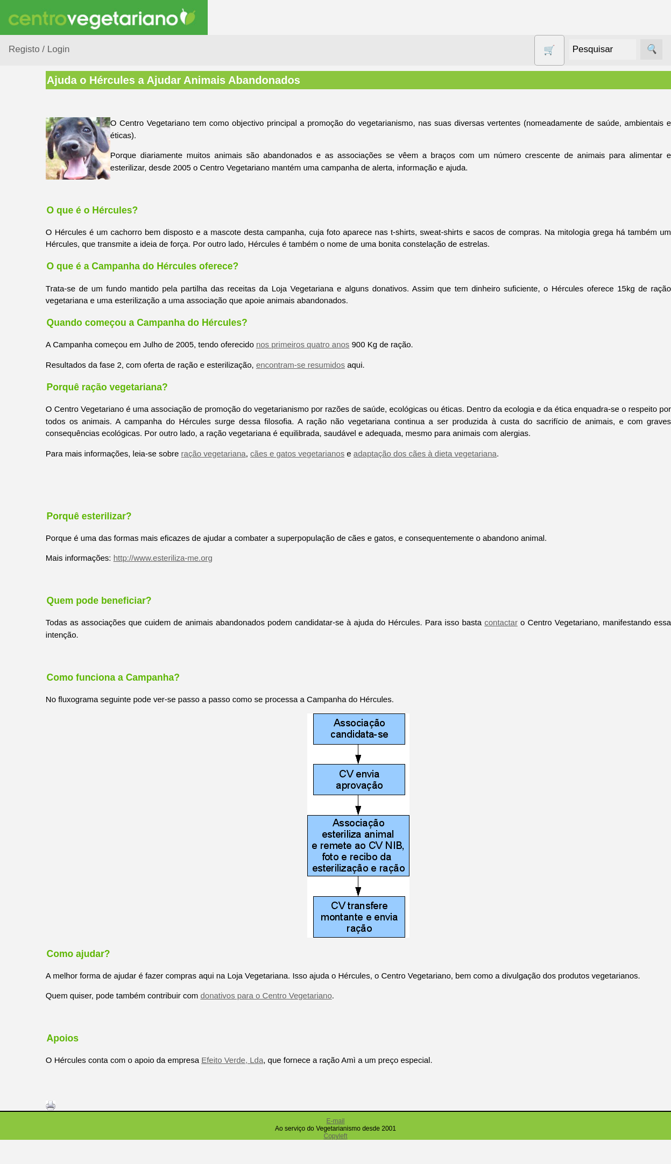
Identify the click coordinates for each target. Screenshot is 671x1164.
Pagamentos (31, 1074)
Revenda (50, 984)
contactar (571, 634)
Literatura (51, 722)
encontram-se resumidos (362, 364)
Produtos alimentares (42, 413)
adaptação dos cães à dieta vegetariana (487, 465)
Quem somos (58, 784)
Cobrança (51, 1134)
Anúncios (51, 640)
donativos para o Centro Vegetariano (328, 1019)
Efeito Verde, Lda (294, 1084)
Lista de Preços (62, 819)
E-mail (335, 1145)
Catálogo (50, 801)
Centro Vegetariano (43, 253)
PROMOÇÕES (48, 472)
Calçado (36, 226)
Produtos (25, 136)
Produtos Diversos (38, 446)
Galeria (47, 704)
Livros (32, 386)
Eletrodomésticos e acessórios (52, 327)
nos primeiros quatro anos (364, 344)
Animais (36, 184)
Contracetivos (46, 279)
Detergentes (44, 300)
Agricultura (41, 164)
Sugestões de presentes (46, 520)
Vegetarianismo (62, 605)
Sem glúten (42, 493)
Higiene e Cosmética (41, 360)
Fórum (46, 687)
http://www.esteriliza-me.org (224, 570)
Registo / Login (39, 49)
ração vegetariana (275, 465)
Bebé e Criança (49, 205)
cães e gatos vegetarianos (359, 465)
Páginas (23, 574)
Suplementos (45, 547)
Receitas (50, 622)
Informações (31, 753)
